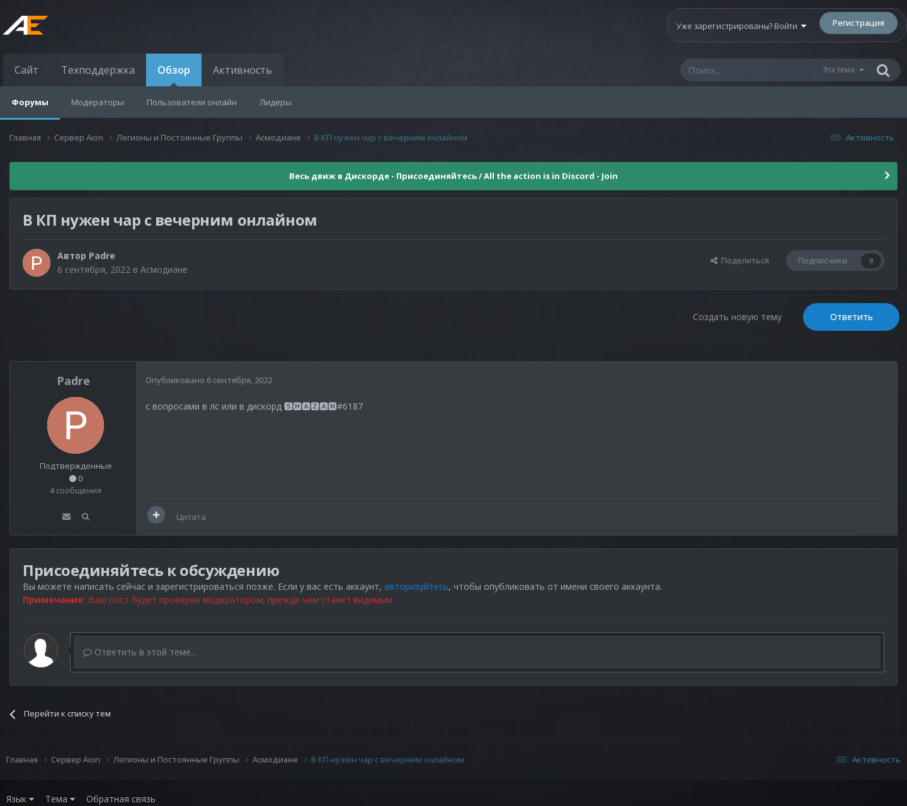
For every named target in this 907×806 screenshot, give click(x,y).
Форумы (29, 102)
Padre (102, 256)
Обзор (173, 74)
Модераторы (97, 102)
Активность (242, 70)
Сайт (26, 70)
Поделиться (739, 260)
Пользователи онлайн (192, 102)
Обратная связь (121, 799)
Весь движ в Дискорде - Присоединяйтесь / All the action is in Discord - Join (453, 175)
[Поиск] (751, 70)
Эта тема (839, 69)
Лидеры (276, 102)
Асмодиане (164, 269)
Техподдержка (98, 70)
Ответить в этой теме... (140, 652)
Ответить (851, 317)
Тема (60, 799)
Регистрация (858, 22)
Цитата (191, 516)
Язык (20, 799)
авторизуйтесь (416, 586)
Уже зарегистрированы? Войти (741, 26)
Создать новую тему (737, 317)
